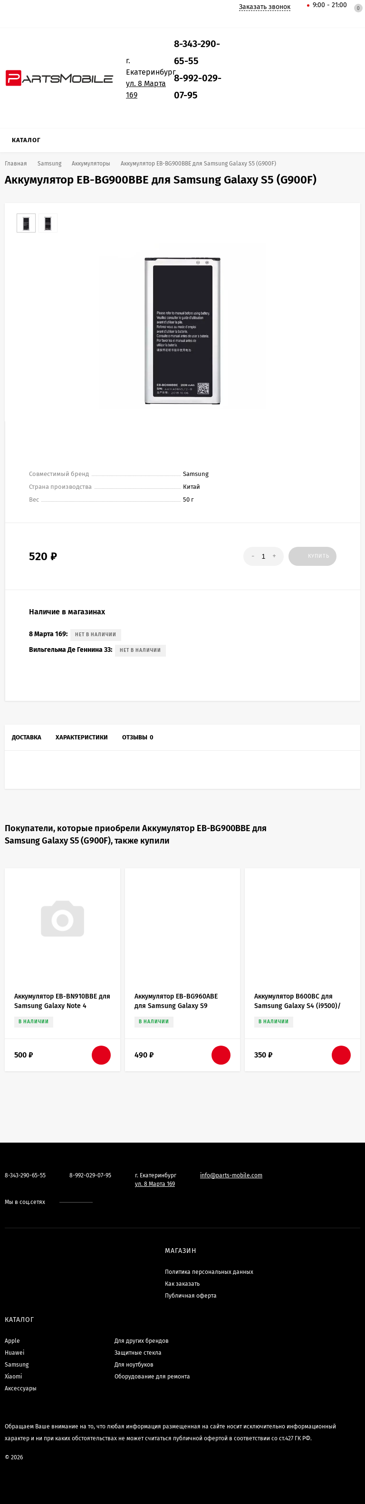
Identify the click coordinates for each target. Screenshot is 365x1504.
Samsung (17, 1364)
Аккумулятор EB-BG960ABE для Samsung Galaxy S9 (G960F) (176, 1005)
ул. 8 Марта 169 (155, 1184)
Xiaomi (13, 1376)
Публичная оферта (191, 1295)
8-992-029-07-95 (90, 1175)
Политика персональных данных (209, 1272)
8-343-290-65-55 (25, 1175)
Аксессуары (21, 1388)
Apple (12, 1341)
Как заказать (182, 1284)
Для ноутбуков (134, 1364)
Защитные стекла (138, 1352)
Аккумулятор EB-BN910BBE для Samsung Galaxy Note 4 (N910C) (62, 1005)
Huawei (14, 1352)
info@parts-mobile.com (231, 1175)
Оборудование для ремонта (152, 1376)
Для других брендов (142, 1341)
